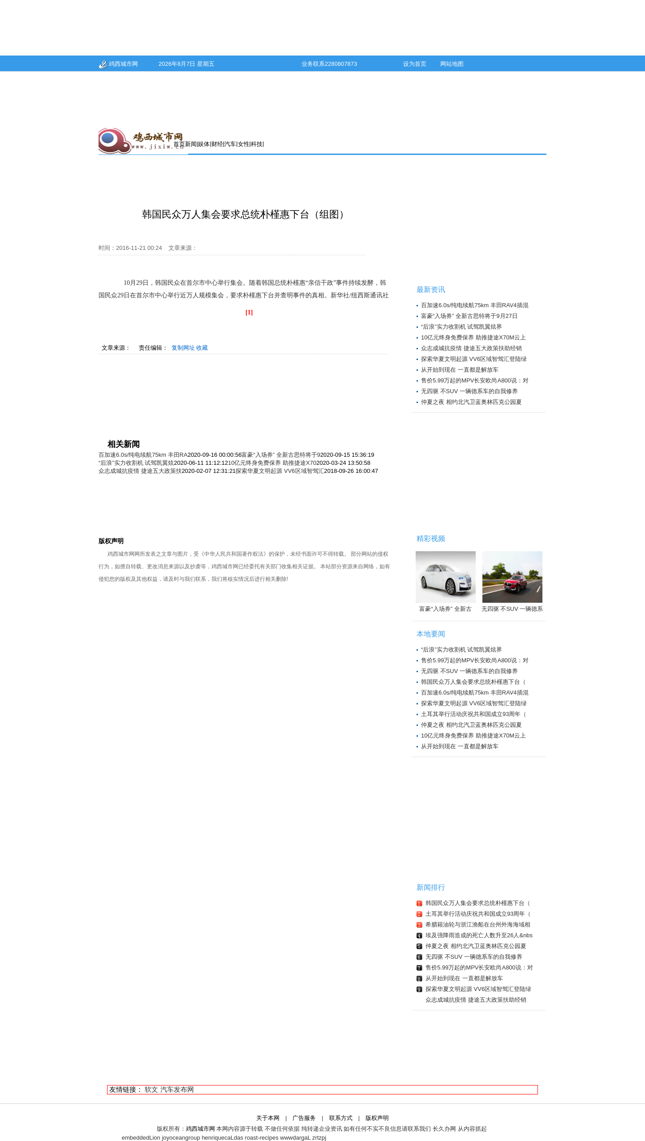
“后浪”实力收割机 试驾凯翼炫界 (461, 326)
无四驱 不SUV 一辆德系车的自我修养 (469, 391)
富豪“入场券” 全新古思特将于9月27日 (469, 316)
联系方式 (341, 1118)
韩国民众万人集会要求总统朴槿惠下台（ (473, 681)
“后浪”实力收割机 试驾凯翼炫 (136, 462)
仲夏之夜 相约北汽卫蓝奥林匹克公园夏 (471, 402)
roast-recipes (262, 1137)
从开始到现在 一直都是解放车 (460, 369)
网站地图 (452, 63)
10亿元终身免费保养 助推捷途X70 (272, 462)
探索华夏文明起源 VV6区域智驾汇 (280, 471)
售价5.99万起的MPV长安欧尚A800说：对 (475, 380)
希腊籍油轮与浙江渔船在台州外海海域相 (478, 924)
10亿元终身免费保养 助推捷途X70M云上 (473, 337)
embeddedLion (141, 1137)
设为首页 (414, 63)
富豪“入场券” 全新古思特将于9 (280, 454)
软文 (151, 1089)
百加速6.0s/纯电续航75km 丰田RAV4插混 (475, 305)
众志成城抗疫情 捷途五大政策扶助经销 (471, 348)
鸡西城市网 (118, 63)
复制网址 (183, 347)
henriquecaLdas (222, 1137)
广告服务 (304, 1118)
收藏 (202, 347)
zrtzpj (319, 1137)
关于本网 (268, 1118)
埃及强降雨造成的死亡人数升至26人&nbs (479, 935)
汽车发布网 (177, 1089)
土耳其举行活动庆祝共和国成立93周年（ (473, 714)
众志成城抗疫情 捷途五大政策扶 (140, 471)
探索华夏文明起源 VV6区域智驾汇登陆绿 (474, 359)
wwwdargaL (295, 1137)
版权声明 (377, 1118)
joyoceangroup (181, 1137)
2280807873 (341, 63)
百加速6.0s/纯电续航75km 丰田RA (143, 454)
